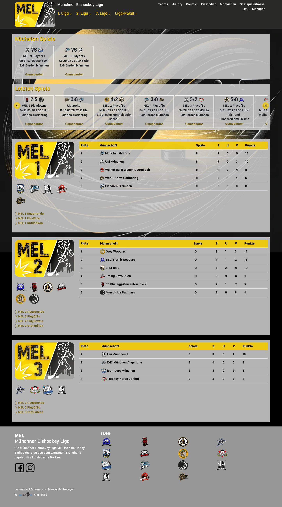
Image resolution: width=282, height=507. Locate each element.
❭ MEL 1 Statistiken (29, 223)
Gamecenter (34, 74)
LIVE (245, 9)
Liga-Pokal (126, 13)
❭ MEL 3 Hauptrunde (29, 403)
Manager (258, 9)
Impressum (21, 489)
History (177, 4)
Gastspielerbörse (252, 4)
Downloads (54, 489)
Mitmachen (228, 4)
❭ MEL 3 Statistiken (29, 412)
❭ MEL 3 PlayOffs (27, 407)
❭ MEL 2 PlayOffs (27, 316)
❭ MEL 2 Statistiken (29, 326)
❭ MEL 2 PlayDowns (29, 321)
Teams (163, 4)
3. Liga (103, 13)
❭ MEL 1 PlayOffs (27, 218)
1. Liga (64, 13)
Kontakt (191, 4)
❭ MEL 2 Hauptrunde (29, 312)
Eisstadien (208, 4)
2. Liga (83, 13)
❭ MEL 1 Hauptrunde (29, 214)
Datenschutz (38, 489)
